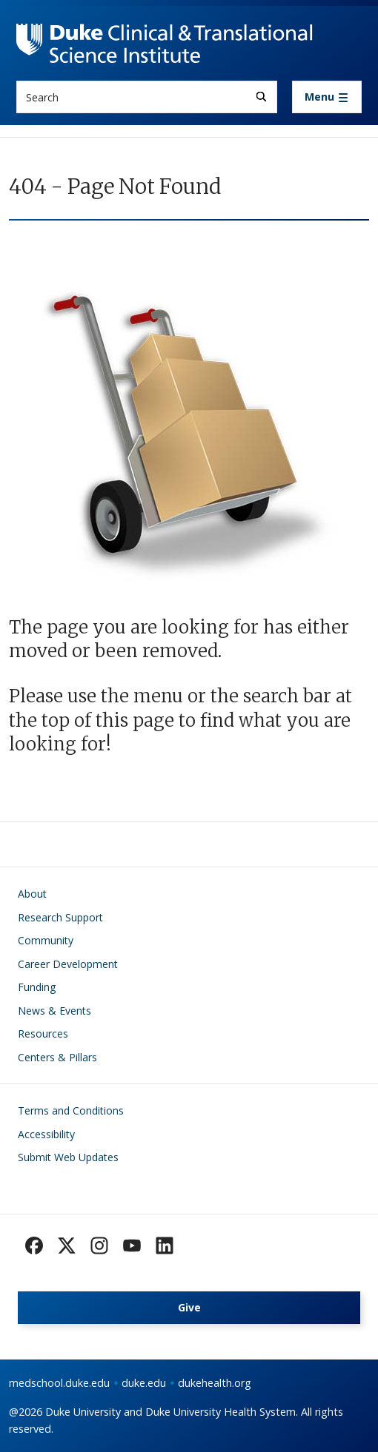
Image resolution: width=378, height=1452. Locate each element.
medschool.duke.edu (59, 1383)
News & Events (54, 1011)
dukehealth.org (214, 1383)
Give (189, 1307)
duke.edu (144, 1383)
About (32, 894)
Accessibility (46, 1134)
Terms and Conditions (71, 1110)
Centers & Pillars (57, 1057)
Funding (37, 987)
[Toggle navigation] (327, 97)
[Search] (261, 96)
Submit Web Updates (68, 1157)
